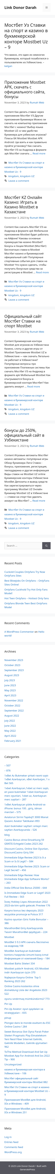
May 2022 (10, 730)
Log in (8, 1137)
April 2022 (10, 735)
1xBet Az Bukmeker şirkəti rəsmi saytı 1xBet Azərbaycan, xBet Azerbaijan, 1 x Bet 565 (27, 779)
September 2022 (14, 710)
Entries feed (11, 1142)
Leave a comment (18, 180)
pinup (7, 1017)
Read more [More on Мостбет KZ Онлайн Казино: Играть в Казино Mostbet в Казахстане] (42, 272)
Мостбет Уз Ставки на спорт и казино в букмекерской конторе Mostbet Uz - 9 (24, 167)
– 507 (7, 765)
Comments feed (13, 1147)
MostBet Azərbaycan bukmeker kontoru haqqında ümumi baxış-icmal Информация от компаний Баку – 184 (27, 954)
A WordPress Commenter (19, 631)
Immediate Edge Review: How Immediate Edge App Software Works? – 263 (26, 878)
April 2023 (10, 695)
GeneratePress (27, 1169)
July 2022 (9, 720)
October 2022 (12, 705)
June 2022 (10, 725)
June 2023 (10, 685)
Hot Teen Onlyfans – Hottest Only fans (26, 598)
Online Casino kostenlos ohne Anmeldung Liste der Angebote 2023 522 (25, 989)
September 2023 (14, 670)
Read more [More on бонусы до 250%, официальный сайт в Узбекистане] (38, 500)
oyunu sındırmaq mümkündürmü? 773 (27, 998)
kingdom (13, 176)
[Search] (46, 545)
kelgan (8, 66)
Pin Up (8, 1004)
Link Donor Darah (20, 7)
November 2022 (13, 700)
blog (7, 834)
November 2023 (13, 660)
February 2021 (12, 740)
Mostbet (9, 937)
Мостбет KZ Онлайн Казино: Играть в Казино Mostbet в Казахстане (23, 204)
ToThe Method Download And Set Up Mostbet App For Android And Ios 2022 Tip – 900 (27, 1055)
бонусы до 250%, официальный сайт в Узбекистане (24, 435)
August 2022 (11, 715)
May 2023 (10, 690)
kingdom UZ (27, 176)
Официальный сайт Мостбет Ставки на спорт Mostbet (23, 321)
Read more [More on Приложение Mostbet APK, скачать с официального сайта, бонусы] (39, 153)
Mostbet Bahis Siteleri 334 (19, 963)
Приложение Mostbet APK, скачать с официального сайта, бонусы (24, 89)
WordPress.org (13, 1152)
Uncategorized (13, 1064)
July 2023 (9, 680)
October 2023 (12, 665)
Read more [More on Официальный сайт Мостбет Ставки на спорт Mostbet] (33, 386)
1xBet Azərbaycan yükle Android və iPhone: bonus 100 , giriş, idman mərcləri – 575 (24, 808)
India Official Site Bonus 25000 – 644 (25, 887)
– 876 (7, 770)
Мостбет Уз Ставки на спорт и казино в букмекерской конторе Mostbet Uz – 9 (27, 1090)
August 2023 (11, 675)
